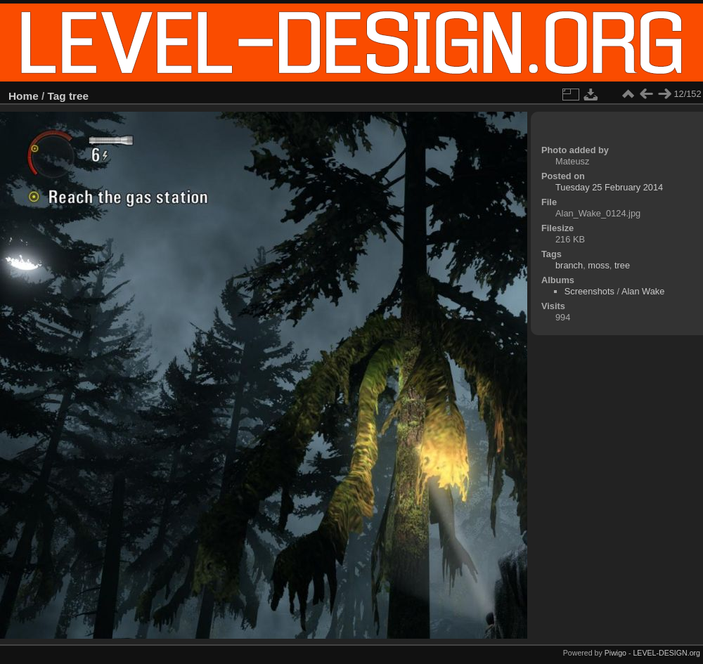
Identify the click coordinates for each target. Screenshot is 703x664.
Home (23, 96)
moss (599, 265)
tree (79, 96)
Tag (57, 96)
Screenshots (589, 291)
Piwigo (615, 653)
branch (569, 265)
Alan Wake (642, 291)
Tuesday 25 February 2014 (609, 187)
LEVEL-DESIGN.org (666, 653)
